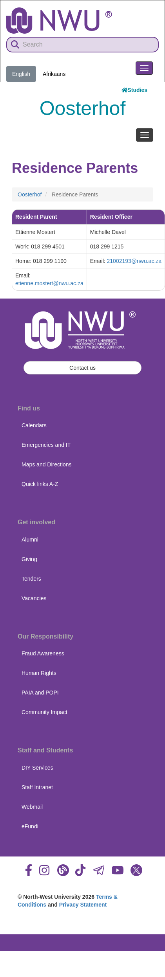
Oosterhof (30, 194)
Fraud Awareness (43, 653)
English (21, 74)
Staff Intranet (37, 787)
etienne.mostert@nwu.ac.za (49, 283)
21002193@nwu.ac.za (134, 261)
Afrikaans (54, 74)
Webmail (32, 807)
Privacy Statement (83, 904)
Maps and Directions (47, 464)
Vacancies (34, 598)
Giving (29, 559)
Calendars (34, 425)
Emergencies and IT (46, 445)
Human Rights (39, 673)
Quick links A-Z (40, 484)
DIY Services (37, 768)
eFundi (30, 826)
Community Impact (44, 712)
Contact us (82, 368)
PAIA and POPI (40, 692)
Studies (134, 90)
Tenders (31, 579)
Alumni (30, 539)
